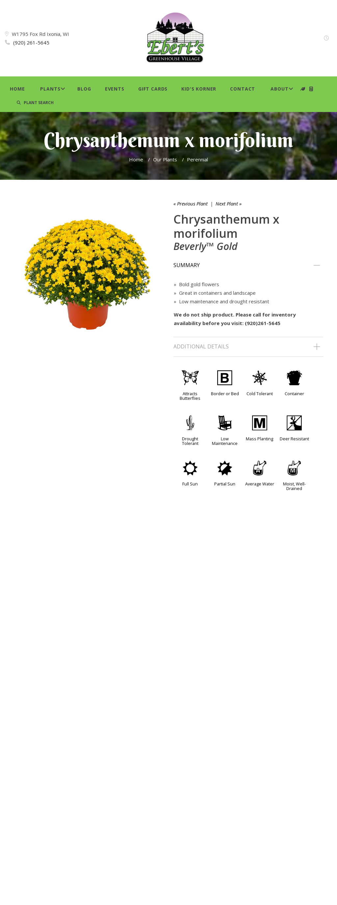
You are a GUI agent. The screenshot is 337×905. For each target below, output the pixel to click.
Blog (84, 89)
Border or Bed (225, 394)
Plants (50, 89)
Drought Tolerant (190, 441)
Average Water (259, 484)
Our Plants (165, 159)
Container (294, 394)
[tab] (248, 265)
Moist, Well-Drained (294, 486)
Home (17, 89)
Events (114, 89)
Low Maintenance (225, 441)
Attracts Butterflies (190, 396)
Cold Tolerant (259, 394)
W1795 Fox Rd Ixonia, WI (40, 34)
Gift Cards (153, 89)
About (279, 89)
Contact (242, 89)
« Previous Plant (190, 203)
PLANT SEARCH (35, 102)
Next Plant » (229, 203)
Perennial (197, 159)
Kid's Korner (198, 89)
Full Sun (190, 484)
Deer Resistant (294, 439)
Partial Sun (224, 484)
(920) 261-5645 (31, 42)
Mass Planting (259, 439)
